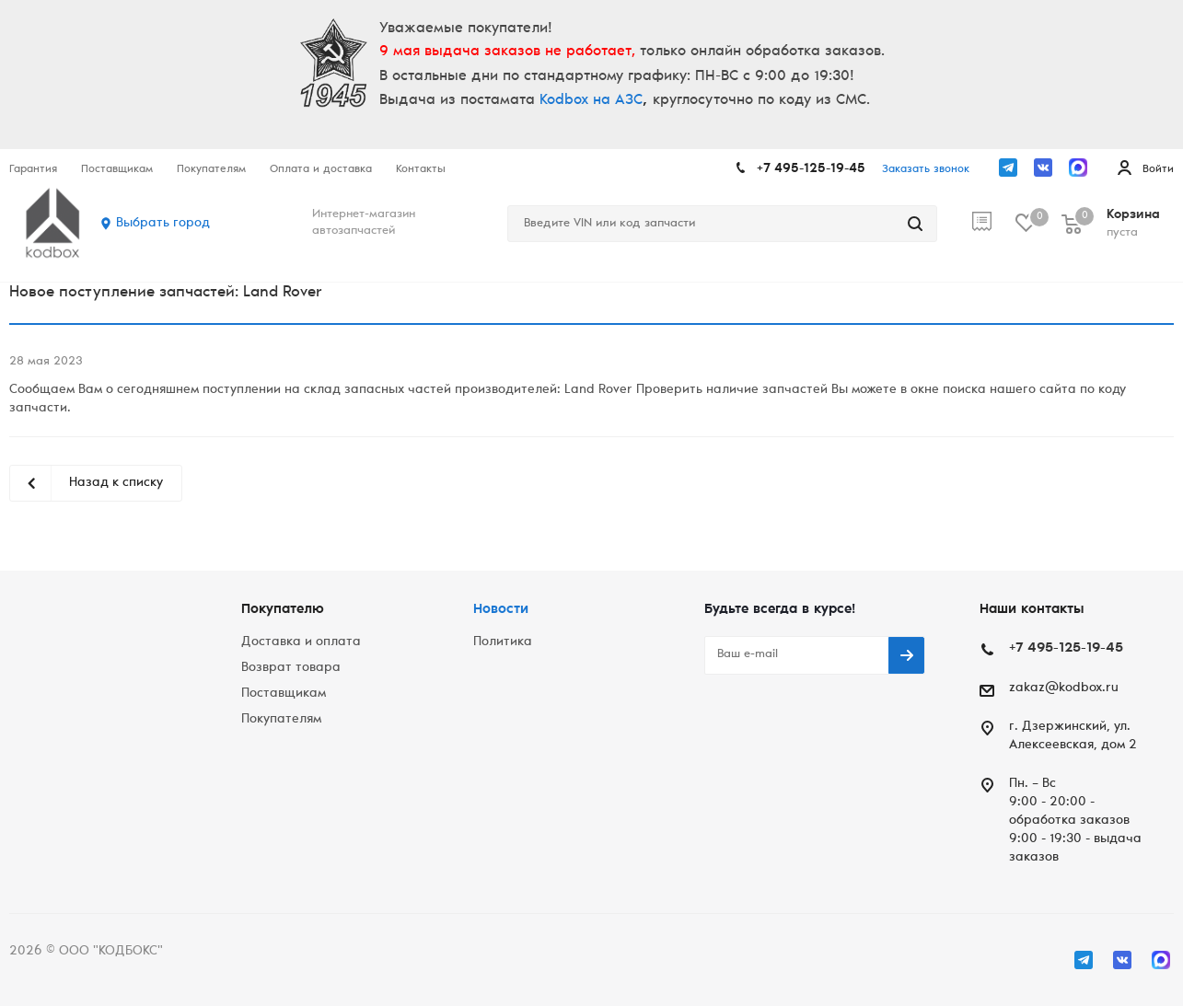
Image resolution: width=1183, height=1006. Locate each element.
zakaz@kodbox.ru (1064, 688)
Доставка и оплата (301, 642)
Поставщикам (283, 694)
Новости (500, 610)
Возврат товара (291, 668)
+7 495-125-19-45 (811, 169)
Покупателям (281, 719)
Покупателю (282, 610)
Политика (502, 642)
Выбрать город (163, 223)
